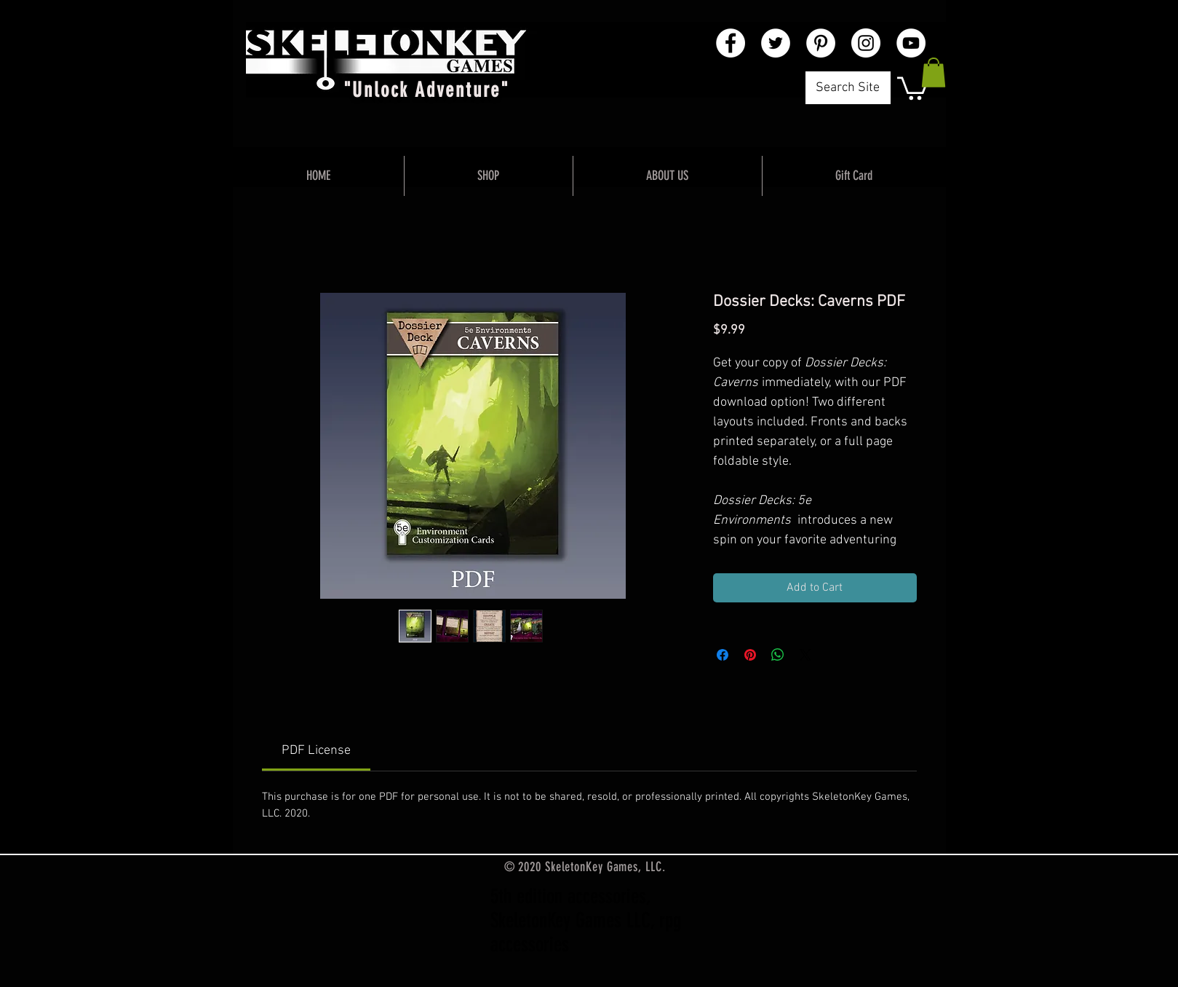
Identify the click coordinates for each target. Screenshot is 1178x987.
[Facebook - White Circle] (730, 43)
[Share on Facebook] (722, 655)
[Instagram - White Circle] (865, 43)
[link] (316, 750)
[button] (912, 87)
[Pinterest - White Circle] (820, 43)
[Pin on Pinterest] (750, 655)
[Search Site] (848, 87)
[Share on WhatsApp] (778, 655)
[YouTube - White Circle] (911, 43)
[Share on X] (805, 655)
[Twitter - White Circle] (775, 43)
